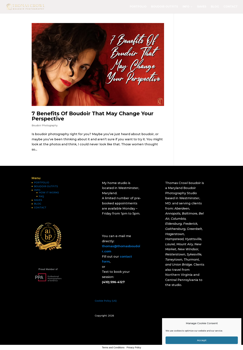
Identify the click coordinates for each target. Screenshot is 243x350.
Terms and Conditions (113, 347)
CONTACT (231, 7)
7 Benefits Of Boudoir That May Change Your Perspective (92, 116)
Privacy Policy (134, 347)
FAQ (41, 196)
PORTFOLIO (138, 7)
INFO (186, 7)
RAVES (201, 7)
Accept (201, 340)
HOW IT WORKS (49, 192)
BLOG (215, 7)
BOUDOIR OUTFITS (164, 7)
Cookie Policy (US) (106, 300)
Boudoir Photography (45, 125)
